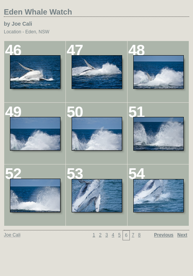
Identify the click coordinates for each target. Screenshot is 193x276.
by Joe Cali (18, 24)
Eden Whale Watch (38, 12)
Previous (163, 235)
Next (182, 235)
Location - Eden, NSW (26, 31)
